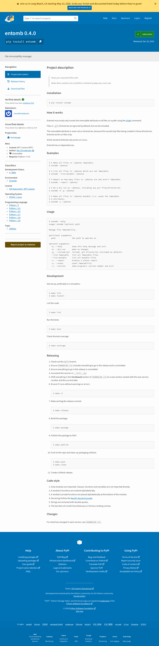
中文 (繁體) (108, 624)
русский (118, 624)
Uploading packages (27, 560)
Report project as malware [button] (23, 244)
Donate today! (79, 596)
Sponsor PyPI (96, 567)
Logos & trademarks (62, 567)
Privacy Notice (129, 567)
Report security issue (130, 560)
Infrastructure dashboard (61, 560)
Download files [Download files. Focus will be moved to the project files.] (16, 88)
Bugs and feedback (96, 557)
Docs (114, 18)
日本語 (45, 624)
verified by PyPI (28, 103)
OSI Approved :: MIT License (22, 188)
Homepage (14, 137)
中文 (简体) (97, 624)
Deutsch (88, 624)
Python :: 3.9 (14, 220)
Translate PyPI (95, 564)
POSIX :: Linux (15, 197)
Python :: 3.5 (14, 208)
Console (13, 180)
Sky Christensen (24, 150)
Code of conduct (129, 564)
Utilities (12, 228)
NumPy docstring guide (81, 498)
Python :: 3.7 (14, 214)
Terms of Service (129, 557)
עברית (126, 624)
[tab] (23, 74)
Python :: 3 (14, 205)
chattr (128, 120)
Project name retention (27, 567)
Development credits (95, 571)
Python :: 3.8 (14, 217)
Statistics (62, 564)
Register (148, 18)
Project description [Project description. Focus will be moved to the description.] (17, 74)
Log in (137, 18)
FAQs (28, 571)
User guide (27, 564)
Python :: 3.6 (14, 211)
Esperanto (134, 624)
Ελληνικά (79, 624)
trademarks (104, 601)
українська (69, 624)
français (37, 624)
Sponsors (125, 18)
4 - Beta (12, 172)
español (29, 624)
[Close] (155, 3)
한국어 (143, 624)
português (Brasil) (56, 624)
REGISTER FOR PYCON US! (79, 7)
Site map (79, 611)
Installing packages (27, 557)
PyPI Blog (61, 557)
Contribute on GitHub (95, 560)
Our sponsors (62, 571)
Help (105, 18)
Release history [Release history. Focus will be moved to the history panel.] (16, 81)
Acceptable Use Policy (130, 571)
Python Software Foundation (78, 603)
